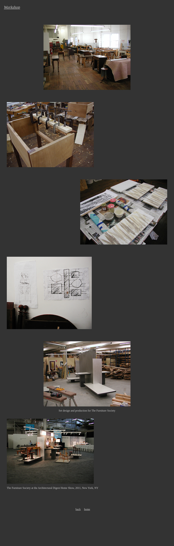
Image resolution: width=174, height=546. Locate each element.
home (87, 509)
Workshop (12, 7)
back (78, 509)
